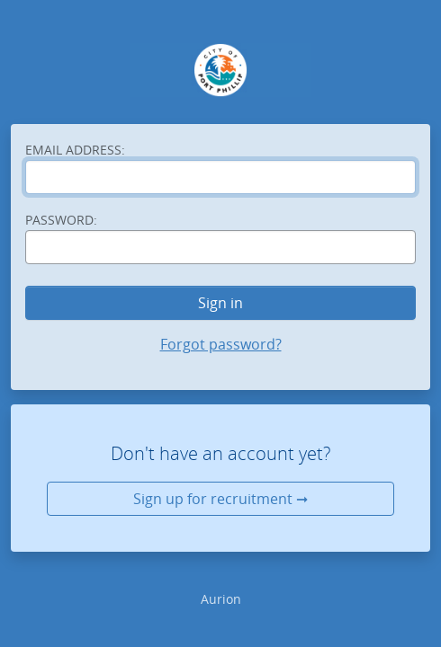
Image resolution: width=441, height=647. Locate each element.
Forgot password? (221, 344)
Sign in (220, 303)
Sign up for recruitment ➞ (220, 499)
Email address (75, 149)
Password (61, 219)
